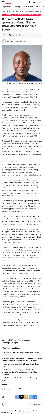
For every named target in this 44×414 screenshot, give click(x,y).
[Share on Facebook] (7, 35)
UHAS (21, 389)
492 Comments (35, 404)
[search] (30, 2)
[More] (22, 35)
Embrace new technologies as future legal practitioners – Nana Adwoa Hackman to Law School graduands (19, 372)
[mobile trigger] (4, 2)
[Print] (19, 35)
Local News (27, 14)
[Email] (13, 35)
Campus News (7, 14)
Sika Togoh (10, 41)
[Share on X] (10, 35)
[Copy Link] (16, 35)
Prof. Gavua (14, 389)
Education (17, 14)
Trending (37, 14)
